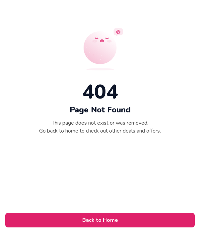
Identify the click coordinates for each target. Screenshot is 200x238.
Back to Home (100, 220)
